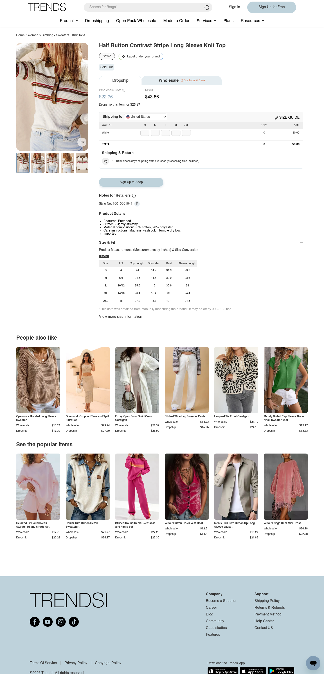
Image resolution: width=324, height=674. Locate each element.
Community (215, 621)
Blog (209, 614)
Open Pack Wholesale (136, 21)
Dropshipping (97, 21)
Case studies (216, 628)
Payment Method (267, 614)
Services (204, 21)
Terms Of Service (43, 663)
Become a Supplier (221, 601)
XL (176, 125)
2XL (186, 125)
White (105, 133)
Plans (228, 21)
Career (211, 608)
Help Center (264, 621)
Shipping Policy (267, 601)
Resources (250, 21)
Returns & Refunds (269, 608)
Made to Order (176, 21)
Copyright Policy (108, 663)
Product (67, 21)
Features (213, 635)
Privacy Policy (76, 663)
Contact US (263, 628)
